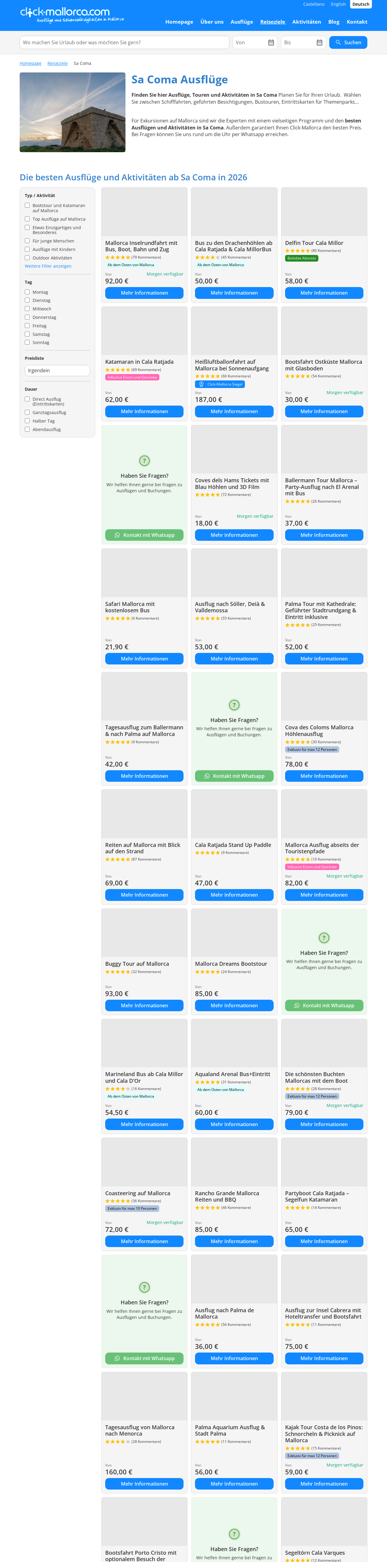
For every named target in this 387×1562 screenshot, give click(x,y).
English (338, 4)
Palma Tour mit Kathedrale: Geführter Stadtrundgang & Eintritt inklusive (320, 610)
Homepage (30, 63)
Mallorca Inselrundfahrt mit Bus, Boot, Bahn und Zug (141, 246)
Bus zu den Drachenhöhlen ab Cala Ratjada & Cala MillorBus (233, 246)
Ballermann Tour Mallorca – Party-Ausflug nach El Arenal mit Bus (322, 487)
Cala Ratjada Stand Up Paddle (233, 844)
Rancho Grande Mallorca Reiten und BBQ (227, 1196)
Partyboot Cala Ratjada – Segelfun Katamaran (317, 1196)
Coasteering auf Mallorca (137, 1193)
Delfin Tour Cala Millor (314, 242)
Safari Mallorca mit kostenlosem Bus (130, 607)
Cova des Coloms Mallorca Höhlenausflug (319, 731)
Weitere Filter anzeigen (48, 266)
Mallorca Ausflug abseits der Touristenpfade (322, 848)
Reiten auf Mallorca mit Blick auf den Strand (142, 848)
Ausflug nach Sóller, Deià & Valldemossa (230, 607)
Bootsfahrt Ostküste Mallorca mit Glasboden (323, 365)
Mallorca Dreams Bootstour (231, 963)
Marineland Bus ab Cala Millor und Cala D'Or (144, 1077)
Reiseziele (57, 63)
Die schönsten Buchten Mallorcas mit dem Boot (316, 1077)
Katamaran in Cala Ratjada (139, 361)
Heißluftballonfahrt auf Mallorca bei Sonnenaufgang (232, 365)
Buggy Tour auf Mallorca (137, 963)
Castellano (313, 4)
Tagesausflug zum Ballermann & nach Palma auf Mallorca (144, 731)
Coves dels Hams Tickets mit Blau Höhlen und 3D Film (232, 483)
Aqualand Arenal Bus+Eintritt (232, 1074)
